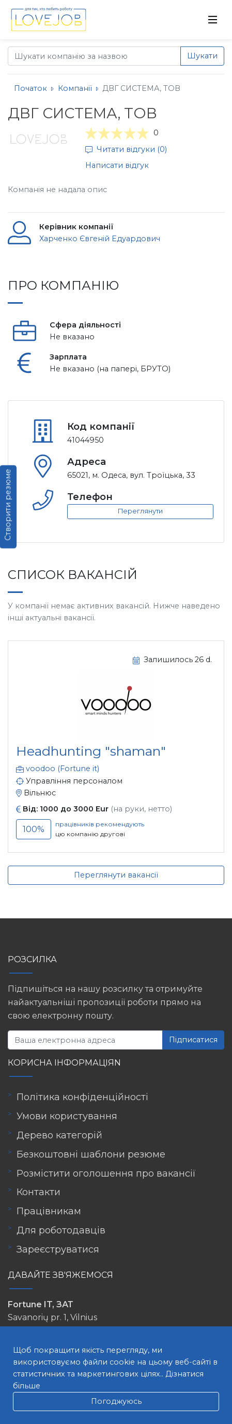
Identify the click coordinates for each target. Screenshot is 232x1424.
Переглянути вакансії (116, 875)
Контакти (38, 1192)
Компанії (75, 88)
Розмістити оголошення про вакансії (106, 1173)
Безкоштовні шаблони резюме (91, 1154)
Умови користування (67, 1116)
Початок (30, 88)
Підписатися (193, 1039)
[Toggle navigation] (213, 19)
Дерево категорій (59, 1135)
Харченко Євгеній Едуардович (99, 238)
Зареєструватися (58, 1249)
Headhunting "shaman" (91, 751)
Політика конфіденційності (82, 1097)
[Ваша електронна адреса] (85, 1040)
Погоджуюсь (116, 1401)
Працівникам (49, 1211)
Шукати (202, 55)
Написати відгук (117, 165)
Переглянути (140, 511)
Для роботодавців (61, 1230)
